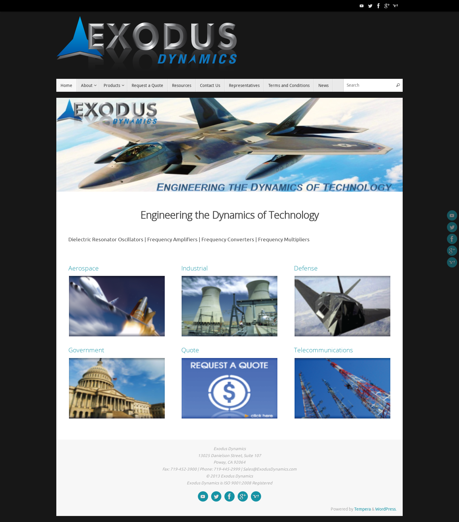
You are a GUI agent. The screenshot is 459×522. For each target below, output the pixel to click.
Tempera (362, 509)
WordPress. (386, 509)
